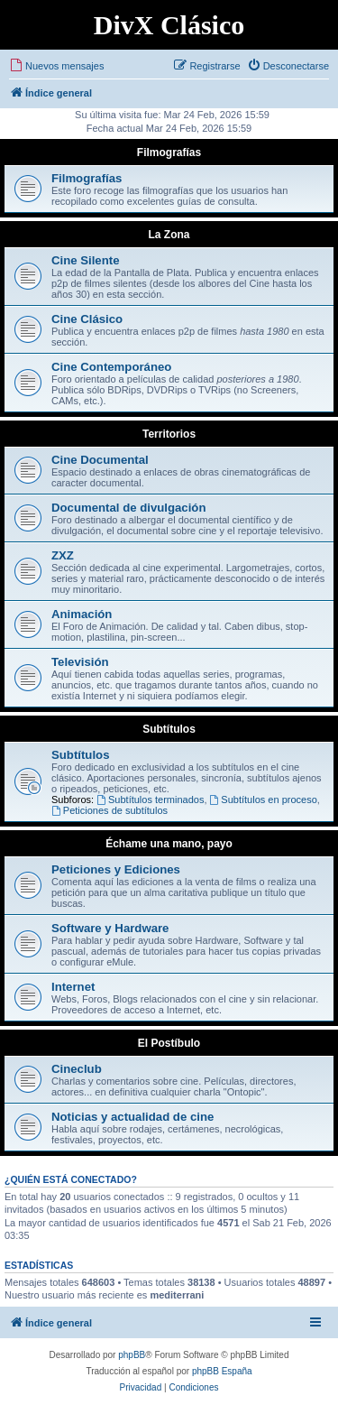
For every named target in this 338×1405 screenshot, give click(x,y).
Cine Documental (100, 460)
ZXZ (62, 555)
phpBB (131, 1355)
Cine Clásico (87, 319)
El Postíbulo (169, 1043)
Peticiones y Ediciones (115, 869)
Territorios (169, 434)
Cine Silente (85, 260)
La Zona (168, 234)
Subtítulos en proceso (263, 799)
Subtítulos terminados (150, 799)
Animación (81, 614)
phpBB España (222, 1371)
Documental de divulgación (128, 507)
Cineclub (76, 1069)
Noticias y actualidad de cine (132, 1116)
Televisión (80, 662)
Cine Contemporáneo (111, 367)
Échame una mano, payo (169, 843)
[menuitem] (56, 66)
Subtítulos (169, 729)
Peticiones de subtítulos (109, 810)
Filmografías (169, 152)
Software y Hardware (110, 928)
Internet (73, 987)
